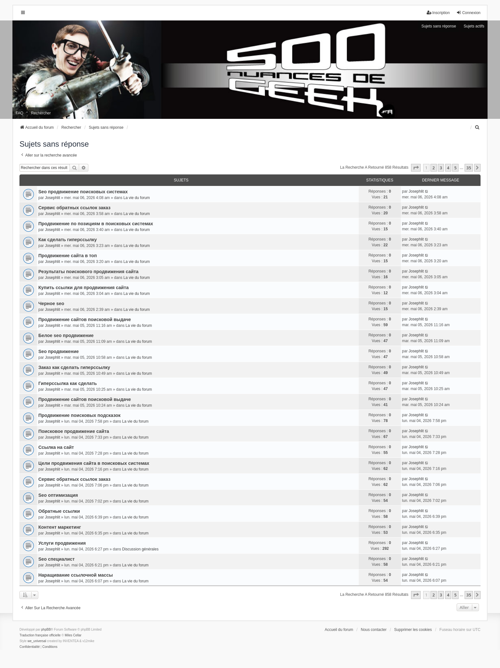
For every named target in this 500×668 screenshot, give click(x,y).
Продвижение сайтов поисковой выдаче (84, 319)
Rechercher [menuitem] (41, 113)
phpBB (46, 629)
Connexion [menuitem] (468, 12)
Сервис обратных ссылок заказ (74, 207)
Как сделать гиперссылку (67, 239)
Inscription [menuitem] (438, 12)
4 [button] (448, 168)
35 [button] (469, 168)
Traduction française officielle (40, 635)
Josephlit (52, 198)
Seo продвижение (58, 351)
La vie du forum (136, 198)
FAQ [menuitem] (19, 113)
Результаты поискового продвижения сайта (88, 271)
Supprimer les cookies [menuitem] (413, 629)
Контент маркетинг (59, 527)
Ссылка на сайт (56, 447)
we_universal (36, 641)
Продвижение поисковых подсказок (79, 415)
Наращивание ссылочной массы (75, 575)
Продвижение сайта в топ (67, 255)
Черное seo (51, 303)
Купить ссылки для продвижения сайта (83, 287)
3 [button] (441, 168)
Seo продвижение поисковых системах (83, 191)
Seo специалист (56, 559)
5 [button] (455, 168)
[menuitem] (478, 127)
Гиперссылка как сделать (67, 383)
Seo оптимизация (58, 495)
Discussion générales (140, 549)
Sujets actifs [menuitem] (474, 26)
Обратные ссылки (59, 511)
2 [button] (433, 168)
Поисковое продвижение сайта (73, 431)
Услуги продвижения (62, 543)
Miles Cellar (73, 635)
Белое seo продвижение (65, 335)
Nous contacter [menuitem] (374, 629)
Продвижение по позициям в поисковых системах (95, 223)
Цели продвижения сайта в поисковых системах (93, 463)
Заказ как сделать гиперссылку (74, 367)
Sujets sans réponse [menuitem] (438, 26)
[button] (416, 168)
